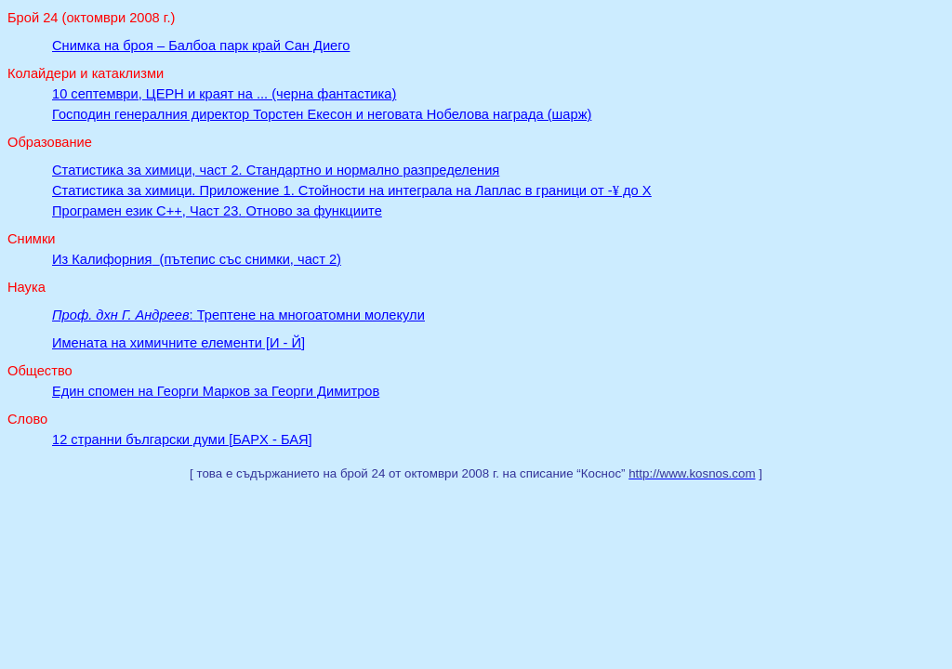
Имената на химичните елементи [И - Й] (178, 342)
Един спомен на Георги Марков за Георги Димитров (215, 391)
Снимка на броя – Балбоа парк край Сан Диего (201, 45)
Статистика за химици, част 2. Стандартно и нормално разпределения (275, 170)
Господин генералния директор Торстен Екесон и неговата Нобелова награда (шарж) (321, 114)
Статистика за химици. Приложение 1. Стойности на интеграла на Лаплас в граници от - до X (352, 190)
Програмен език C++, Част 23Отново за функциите (217, 210)
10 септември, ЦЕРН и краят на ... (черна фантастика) (224, 93)
